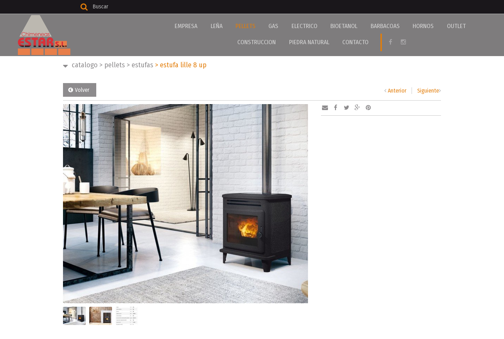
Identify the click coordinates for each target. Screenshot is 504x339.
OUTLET (416, 26)
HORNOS (387, 26)
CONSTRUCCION (453, 26)
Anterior (397, 90)
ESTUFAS (140, 65)
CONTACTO (328, 41)
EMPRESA (181, 26)
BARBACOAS (353, 26)
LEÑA (207, 26)
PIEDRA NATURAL (287, 41)
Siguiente (428, 90)
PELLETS (231, 26)
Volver (82, 90)
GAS (255, 26)
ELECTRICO (282, 26)
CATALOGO (85, 65)
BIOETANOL (316, 26)
